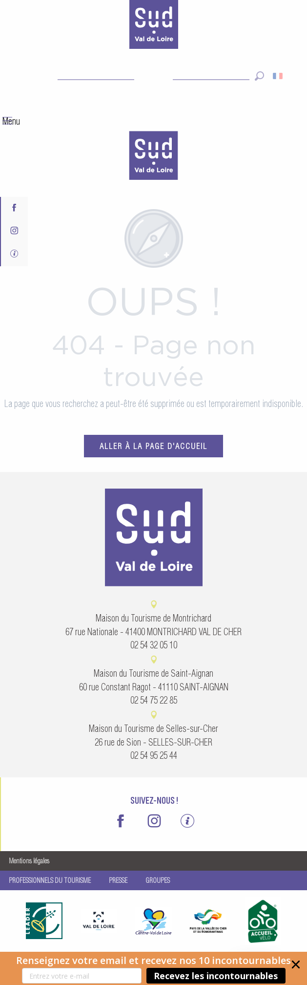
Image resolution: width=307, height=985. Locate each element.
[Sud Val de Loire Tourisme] (153, 26)
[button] (153, 968)
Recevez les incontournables (216, 976)
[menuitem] (153, 157)
